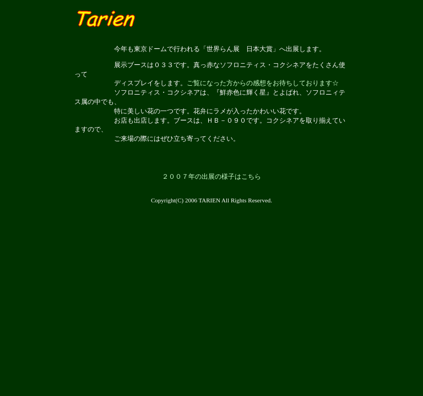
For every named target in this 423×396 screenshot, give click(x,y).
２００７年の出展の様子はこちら (211, 176)
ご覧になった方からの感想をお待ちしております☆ (263, 83)
